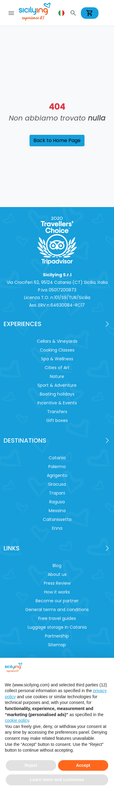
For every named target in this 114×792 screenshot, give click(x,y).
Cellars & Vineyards (57, 341)
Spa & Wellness (57, 359)
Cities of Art (57, 368)
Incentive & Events (57, 403)
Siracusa (57, 484)
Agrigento (57, 475)
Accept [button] (83, 765)
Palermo (57, 467)
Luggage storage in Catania (57, 627)
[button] (62, 13)
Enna (57, 528)
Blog (57, 566)
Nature (57, 376)
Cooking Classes (57, 350)
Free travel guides (57, 618)
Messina (57, 511)
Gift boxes (57, 420)
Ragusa (57, 502)
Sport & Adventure (57, 385)
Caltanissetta (57, 519)
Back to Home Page (57, 140)
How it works (57, 592)
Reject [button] (31, 765)
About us (57, 574)
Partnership (57, 636)
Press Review (57, 583)
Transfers (57, 412)
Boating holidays (57, 394)
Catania (57, 458)
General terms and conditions (57, 610)
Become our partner (57, 601)
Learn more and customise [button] (57, 779)
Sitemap (57, 645)
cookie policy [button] (17, 720)
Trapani (57, 493)
